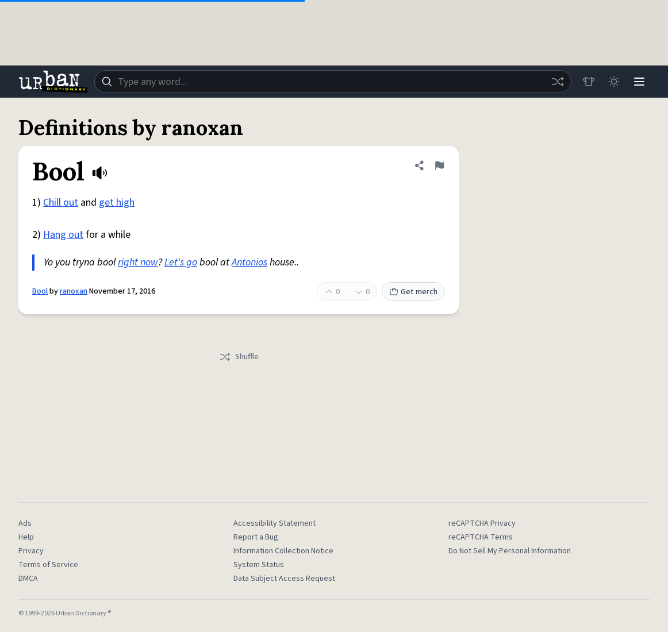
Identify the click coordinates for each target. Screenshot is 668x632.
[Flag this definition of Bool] (439, 165)
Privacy (31, 551)
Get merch (413, 292)
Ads (25, 523)
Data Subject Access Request (284, 578)
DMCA (28, 578)
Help (26, 537)
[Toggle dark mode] (614, 81)
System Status (258, 565)
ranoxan (73, 291)
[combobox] (332, 81)
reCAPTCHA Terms (480, 537)
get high (117, 202)
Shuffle (239, 357)
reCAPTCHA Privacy (482, 523)
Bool (40, 291)
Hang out (63, 235)
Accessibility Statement (274, 523)
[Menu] (639, 81)
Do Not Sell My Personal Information (509, 551)
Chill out (60, 202)
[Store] (588, 81)
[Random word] (558, 81)
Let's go (180, 262)
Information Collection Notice (283, 551)
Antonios (249, 262)
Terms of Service (48, 565)
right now (138, 262)
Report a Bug (255, 537)
